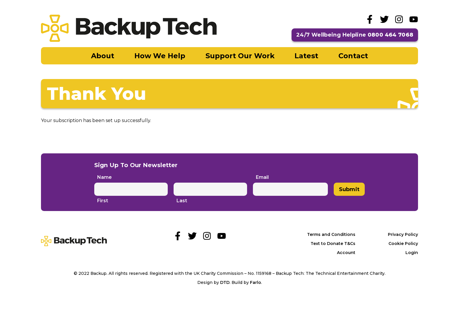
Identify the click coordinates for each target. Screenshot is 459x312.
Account (346, 252)
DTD (225, 282)
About (102, 56)
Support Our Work (240, 56)
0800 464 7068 (391, 35)
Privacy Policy (403, 234)
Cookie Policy (403, 243)
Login (411, 252)
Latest (306, 56)
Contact (353, 56)
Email (262, 177)
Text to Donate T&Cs (333, 243)
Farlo (255, 282)
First (102, 201)
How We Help (159, 56)
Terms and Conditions (331, 234)
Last (182, 201)
